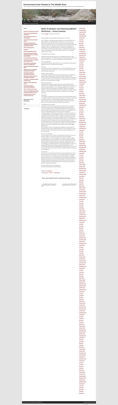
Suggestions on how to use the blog (30, 23)
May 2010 (81, 389)
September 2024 (82, 58)
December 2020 (82, 145)
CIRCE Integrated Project (29, 47)
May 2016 (81, 251)
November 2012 (82, 331)
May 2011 (81, 366)
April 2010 (81, 391)
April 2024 (81, 68)
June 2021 (81, 133)
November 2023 (82, 78)
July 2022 (81, 108)
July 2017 (81, 224)
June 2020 (81, 157)
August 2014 (81, 291)
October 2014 (82, 287)
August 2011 (81, 360)
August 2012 (81, 337)
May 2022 (81, 112)
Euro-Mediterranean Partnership (30, 57)
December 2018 (82, 191)
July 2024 (81, 62)
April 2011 (81, 368)
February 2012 (82, 349)
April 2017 (81, 230)
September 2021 (82, 128)
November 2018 (82, 193)
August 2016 (81, 245)
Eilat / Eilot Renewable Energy (30, 51)
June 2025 (81, 41)
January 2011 (82, 374)
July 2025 (81, 39)
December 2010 (82, 376)
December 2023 (82, 76)
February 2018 (82, 210)
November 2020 (82, 147)
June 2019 (81, 180)
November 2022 (82, 101)
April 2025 (81, 45)
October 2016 (82, 241)
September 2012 (82, 335)
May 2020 (81, 158)
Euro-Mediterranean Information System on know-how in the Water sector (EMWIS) (31, 54)
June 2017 (81, 226)
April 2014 (81, 299)
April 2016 (81, 253)
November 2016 (82, 239)
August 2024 (81, 60)
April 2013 (81, 322)
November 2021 (82, 124)
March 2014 (81, 301)
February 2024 (82, 72)
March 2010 (81, 393)
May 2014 (81, 297)
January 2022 (82, 120)
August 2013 (81, 314)
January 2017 (82, 235)
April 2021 (81, 137)
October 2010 (82, 379)
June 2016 (81, 249)
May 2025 (81, 43)
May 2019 (81, 181)
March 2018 (81, 208)
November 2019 (82, 170)
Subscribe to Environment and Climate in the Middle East (65, 21)
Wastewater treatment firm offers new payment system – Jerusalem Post (49, 185)
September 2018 (82, 197)
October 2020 (82, 149)
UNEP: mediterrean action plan (30, 89)
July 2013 (81, 316)
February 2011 (82, 372)
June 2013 (81, 318)
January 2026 (82, 28)
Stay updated (57, 172)
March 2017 (81, 231)
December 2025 (82, 30)
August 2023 (81, 84)
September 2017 (82, 220)
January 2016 (82, 258)
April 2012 (81, 345)
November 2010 (82, 377)
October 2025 (82, 34)
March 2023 (81, 93)
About (29, 21)
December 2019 (82, 168)
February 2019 (82, 187)
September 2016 (82, 243)
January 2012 (82, 351)
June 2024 (81, 64)
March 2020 (81, 162)
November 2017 (82, 216)
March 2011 (81, 370)
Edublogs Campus (91, 402)
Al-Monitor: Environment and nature (31, 31)
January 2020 (82, 166)
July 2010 (81, 385)
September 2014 (82, 289)
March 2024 (81, 70)
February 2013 (82, 326)
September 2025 (82, 35)
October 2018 (82, 195)
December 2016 (82, 237)
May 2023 (81, 89)
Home (24, 21)
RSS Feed (92, 21)
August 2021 (81, 130)
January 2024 (82, 74)
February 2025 (82, 49)
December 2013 (82, 306)
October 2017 (82, 218)
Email (25, 104)
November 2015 (82, 262)
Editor (47, 33)
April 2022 (81, 114)
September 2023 (82, 82)
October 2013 (82, 310)
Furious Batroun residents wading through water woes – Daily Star (69, 184)
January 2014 (82, 304)
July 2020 (81, 155)
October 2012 (82, 333)
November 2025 (82, 32)
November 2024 (82, 55)
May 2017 (81, 228)
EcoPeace (26, 49)
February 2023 (82, 95)
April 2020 (81, 160)
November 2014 (82, 285)
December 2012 (82, 329)
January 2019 (82, 189)
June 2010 (81, 387)
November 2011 (82, 354)
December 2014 (82, 283)
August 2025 (81, 37)
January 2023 (82, 97)
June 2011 (81, 364)
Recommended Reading (45, 21)
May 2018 (81, 205)
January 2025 (82, 51)
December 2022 (82, 99)
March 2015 (81, 278)
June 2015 (81, 272)
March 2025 (81, 47)
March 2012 (81, 347)
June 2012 (81, 341)
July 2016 (81, 247)
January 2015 (82, 281)
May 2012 (81, 343)
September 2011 (82, 358)
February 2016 (82, 256)
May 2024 (81, 66)
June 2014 (81, 295)
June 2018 (81, 203)
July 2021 (81, 132)
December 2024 (82, 53)
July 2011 (81, 362)
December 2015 (82, 260)
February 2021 (82, 141)
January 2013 (82, 328)
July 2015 (81, 270)
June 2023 (81, 87)
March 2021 (81, 139)
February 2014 (82, 303)
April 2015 (81, 276)
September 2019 (82, 174)
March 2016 (81, 255)
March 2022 (81, 116)
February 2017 (82, 233)
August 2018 (81, 199)
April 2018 (81, 206)
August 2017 (81, 222)
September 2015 (82, 266)
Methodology (35, 21)
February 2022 (82, 118)
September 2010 (82, 381)
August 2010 (81, 383)
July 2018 (81, 201)
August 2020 (81, 153)
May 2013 (81, 320)
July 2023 (81, 85)
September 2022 (82, 105)
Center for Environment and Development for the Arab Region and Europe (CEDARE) (31, 44)
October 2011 (82, 356)
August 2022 (81, 107)
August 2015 (81, 268)
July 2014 (81, 293)
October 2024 (82, 57)
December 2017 (82, 214)
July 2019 (81, 178)
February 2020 (82, 164)
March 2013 (81, 324)
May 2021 (81, 135)
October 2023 (82, 80)
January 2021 (82, 143)
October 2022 (82, 103)
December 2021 (82, 122)
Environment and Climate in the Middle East (45, 4)
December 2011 (82, 353)
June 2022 (81, 110)
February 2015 (82, 280)
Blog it (51, 172)
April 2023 (81, 91)
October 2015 (82, 264)
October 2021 (82, 126)
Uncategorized (49, 170)
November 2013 (82, 308)
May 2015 (81, 274)
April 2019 (81, 183)
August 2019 (81, 176)
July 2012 (81, 339)
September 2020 (82, 151)
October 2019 (82, 172)
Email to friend (45, 172)
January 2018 (82, 212)
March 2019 (81, 185)
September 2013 (82, 312)
